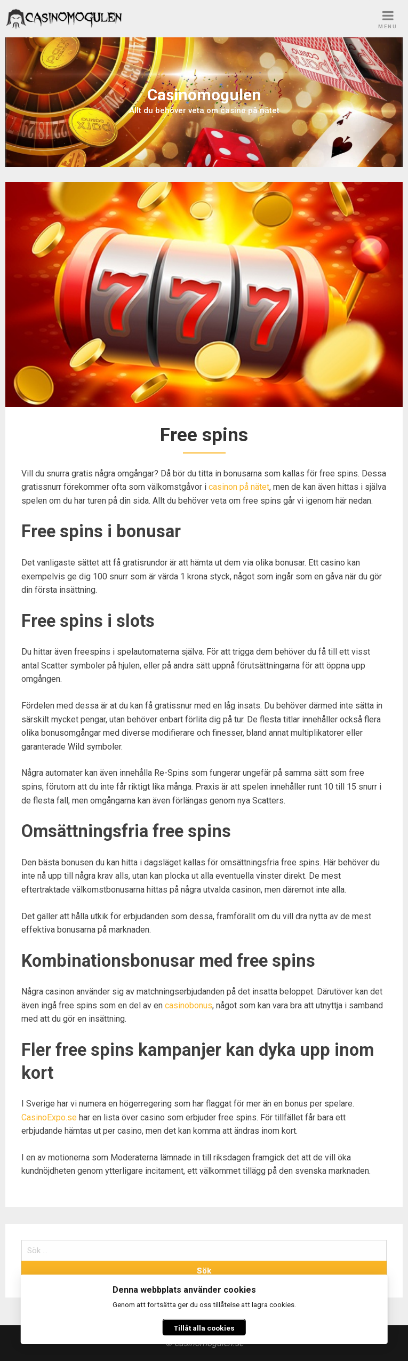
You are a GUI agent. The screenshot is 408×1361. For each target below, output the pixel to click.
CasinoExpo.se (49, 1117)
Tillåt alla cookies (204, 1328)
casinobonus (188, 1005)
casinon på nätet (239, 487)
